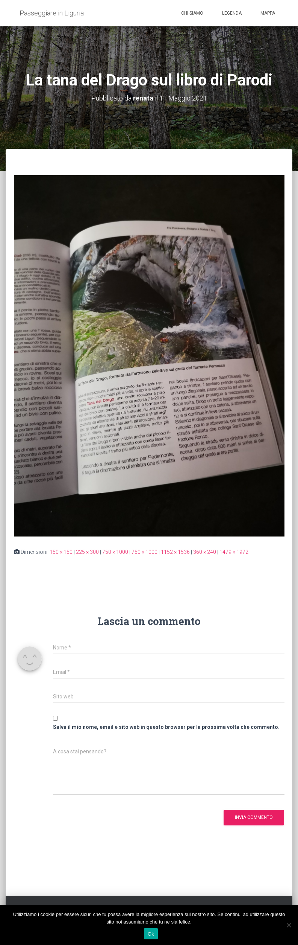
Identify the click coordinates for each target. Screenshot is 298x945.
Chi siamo (192, 13)
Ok (151, 934)
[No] (288, 925)
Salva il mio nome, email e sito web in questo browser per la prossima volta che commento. (166, 727)
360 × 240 (204, 552)
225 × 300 (87, 552)
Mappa (267, 13)
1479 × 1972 (233, 552)
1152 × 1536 (175, 552)
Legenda (232, 13)
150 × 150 (61, 552)
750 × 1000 (115, 552)
